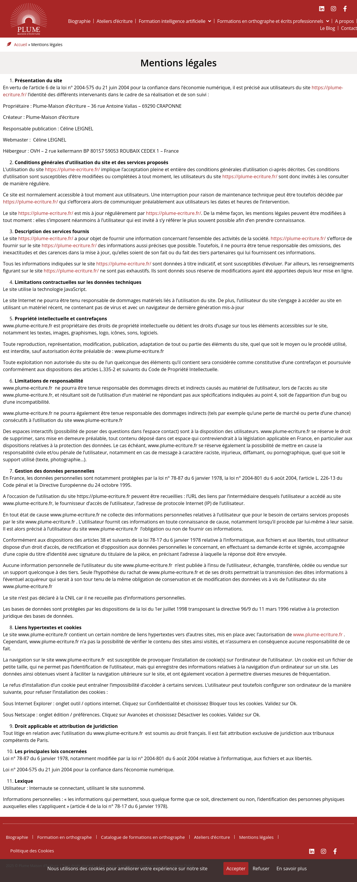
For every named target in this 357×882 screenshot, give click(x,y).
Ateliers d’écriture (114, 21)
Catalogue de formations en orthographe (143, 837)
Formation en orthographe (64, 837)
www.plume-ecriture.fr (317, 634)
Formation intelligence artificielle (175, 21)
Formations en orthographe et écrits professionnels (273, 21)
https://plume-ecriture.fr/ (72, 169)
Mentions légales (178, 62)
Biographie (79, 21)
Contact (349, 28)
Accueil (20, 44)
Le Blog (327, 28)
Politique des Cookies (32, 851)
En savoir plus (292, 868)
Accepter (235, 868)
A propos (344, 21)
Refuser (260, 868)
